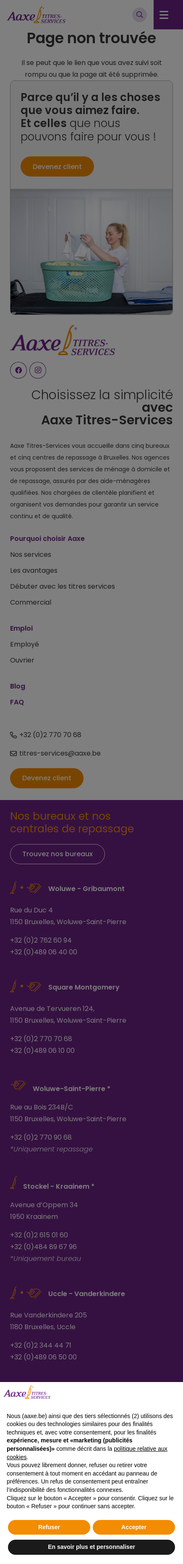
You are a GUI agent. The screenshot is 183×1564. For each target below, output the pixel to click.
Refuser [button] (49, 1527)
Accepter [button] (133, 1527)
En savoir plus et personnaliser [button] (91, 1546)
